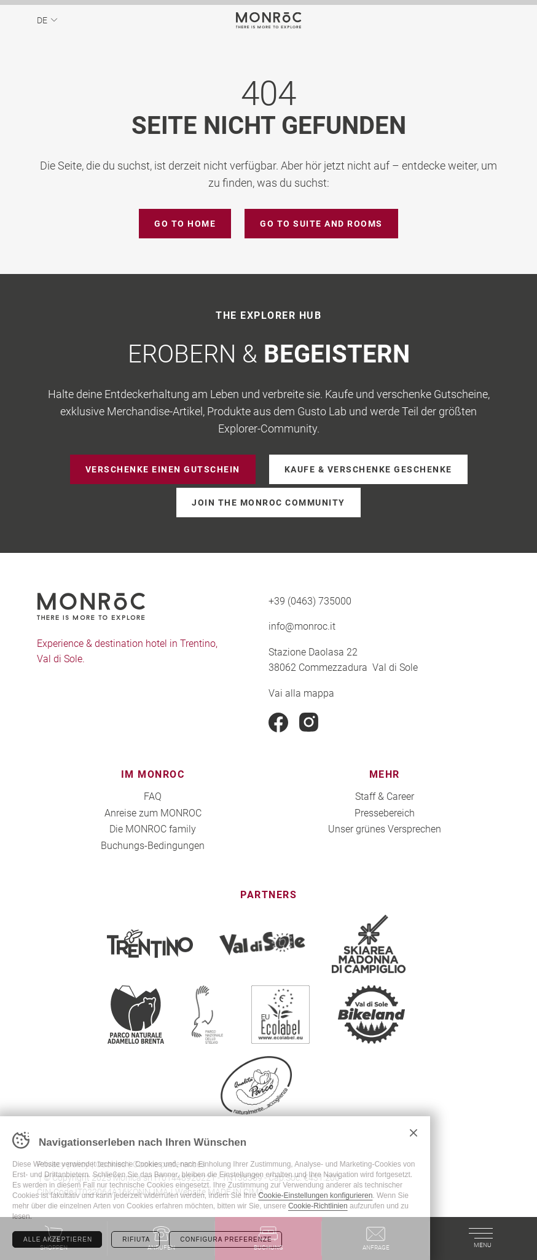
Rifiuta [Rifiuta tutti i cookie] (136, 1239)
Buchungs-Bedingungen (153, 845)
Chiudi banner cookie (413, 1133)
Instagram (309, 722)
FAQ (153, 795)
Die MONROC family (152, 828)
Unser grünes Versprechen (384, 828)
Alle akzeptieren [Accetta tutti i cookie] (57, 1239)
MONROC (269, 20)
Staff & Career (384, 795)
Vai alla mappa (301, 692)
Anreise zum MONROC (153, 812)
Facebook (278, 722)
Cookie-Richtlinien (318, 1206)
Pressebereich (385, 812)
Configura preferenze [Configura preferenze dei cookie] (226, 1239)
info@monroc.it (301, 625)
